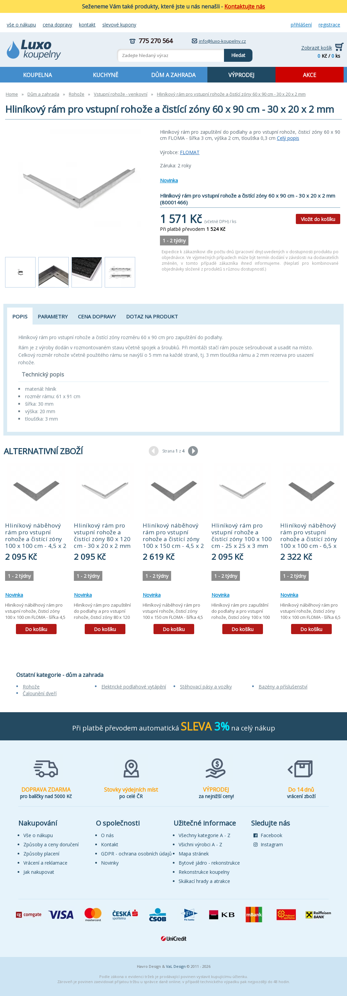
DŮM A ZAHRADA (173, 75)
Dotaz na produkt (152, 316)
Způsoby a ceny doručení (51, 844)
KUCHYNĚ (105, 75)
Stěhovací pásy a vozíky (206, 686)
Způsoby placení (41, 853)
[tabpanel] (36, 551)
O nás (107, 835)
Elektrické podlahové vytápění (133, 686)
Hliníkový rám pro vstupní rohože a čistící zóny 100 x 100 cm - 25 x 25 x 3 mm (241, 535)
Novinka (169, 180)
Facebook (267, 835)
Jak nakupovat (38, 872)
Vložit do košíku (318, 219)
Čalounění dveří (40, 693)
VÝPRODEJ (241, 75)
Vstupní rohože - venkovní (120, 94)
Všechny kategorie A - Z (204, 835)
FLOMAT (190, 152)
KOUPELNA (37, 75)
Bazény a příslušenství (283, 686)
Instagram (268, 844)
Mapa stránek (194, 853)
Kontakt (87, 24)
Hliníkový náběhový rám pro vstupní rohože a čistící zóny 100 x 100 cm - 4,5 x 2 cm (35, 538)
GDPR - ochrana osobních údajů (136, 853)
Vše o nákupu (21, 24)
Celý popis (288, 138)
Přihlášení (301, 24)
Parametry (53, 316)
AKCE (309, 75)
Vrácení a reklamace (45, 863)
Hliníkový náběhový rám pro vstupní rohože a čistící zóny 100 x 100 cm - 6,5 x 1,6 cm (309, 538)
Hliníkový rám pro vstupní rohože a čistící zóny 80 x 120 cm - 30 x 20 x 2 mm (102, 535)
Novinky (110, 863)
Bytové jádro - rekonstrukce (209, 863)
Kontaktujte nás (244, 6)
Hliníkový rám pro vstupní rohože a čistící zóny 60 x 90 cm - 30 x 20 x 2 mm (231, 94)
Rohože (76, 94)
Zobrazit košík (316, 47)
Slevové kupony (119, 24)
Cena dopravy (57, 24)
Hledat (234, 53)
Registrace (329, 24)
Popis (19, 316)
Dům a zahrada (43, 94)
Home (12, 94)
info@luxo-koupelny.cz (222, 41)
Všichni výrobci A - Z (200, 844)
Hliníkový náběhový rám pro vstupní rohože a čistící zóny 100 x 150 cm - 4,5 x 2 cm (173, 538)
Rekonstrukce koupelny (204, 872)
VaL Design (176, 966)
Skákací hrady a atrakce (204, 881)
